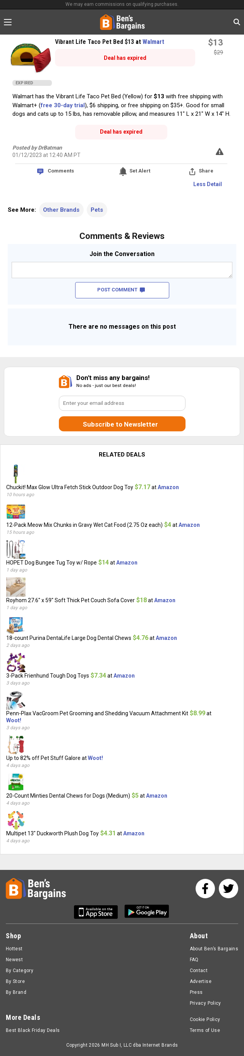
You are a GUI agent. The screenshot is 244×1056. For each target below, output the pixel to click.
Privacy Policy (205, 1003)
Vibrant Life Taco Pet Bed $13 (95, 41)
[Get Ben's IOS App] (99, 912)
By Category (19, 970)
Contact (199, 970)
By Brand (16, 992)
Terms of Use (205, 1030)
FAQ (194, 959)
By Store (15, 981)
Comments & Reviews (122, 236)
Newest (14, 959)
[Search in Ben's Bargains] (237, 21)
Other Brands (61, 209)
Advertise (200, 981)
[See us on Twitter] (228, 888)
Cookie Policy (205, 1019)
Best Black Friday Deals (33, 1030)
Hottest (14, 948)
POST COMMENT (121, 290)
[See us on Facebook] (205, 888)
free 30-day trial (63, 105)
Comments (61, 171)
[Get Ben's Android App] (147, 912)
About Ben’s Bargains (214, 948)
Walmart (153, 41)
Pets (97, 209)
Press (196, 992)
